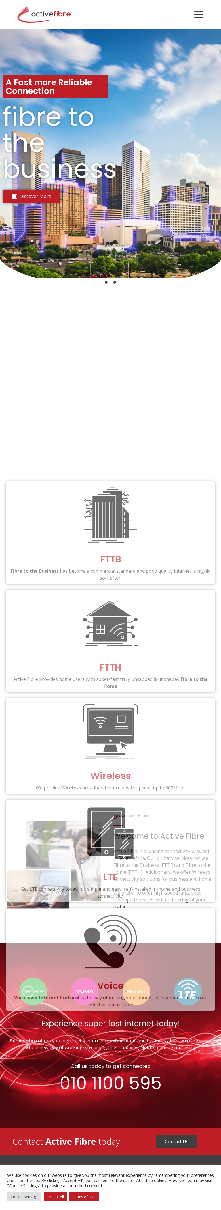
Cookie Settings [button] (24, 1196)
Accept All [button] (55, 1196)
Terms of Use (84, 1196)
